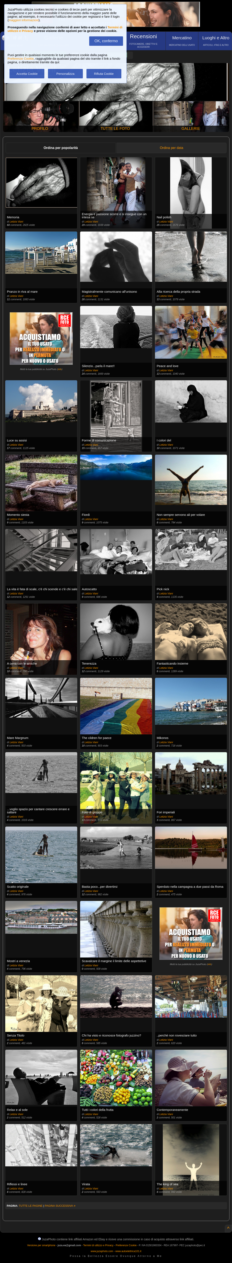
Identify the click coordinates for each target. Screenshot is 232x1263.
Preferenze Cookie (21, 58)
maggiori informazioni (24, 20)
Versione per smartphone (41, 1245)
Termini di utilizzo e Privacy (98, 1245)
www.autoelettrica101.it (128, 1251)
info (60, 369)
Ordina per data (171, 148)
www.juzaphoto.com (102, 1251)
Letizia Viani (16, 221)
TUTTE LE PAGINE (30, 1205)
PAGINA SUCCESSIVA (60, 1205)
